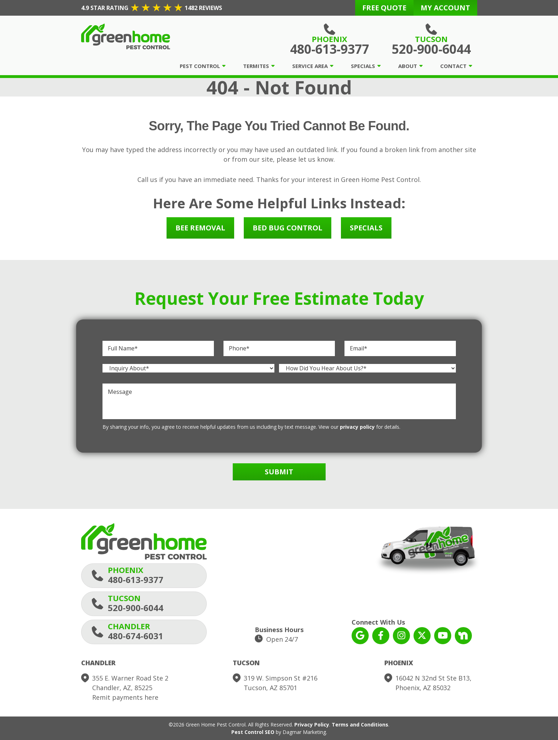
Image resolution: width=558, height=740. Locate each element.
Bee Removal (200, 228)
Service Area (310, 65)
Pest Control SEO (252, 732)
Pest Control (200, 65)
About (407, 65)
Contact (453, 65)
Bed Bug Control (287, 228)
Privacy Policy (311, 724)
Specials (363, 65)
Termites (256, 65)
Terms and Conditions (360, 724)
